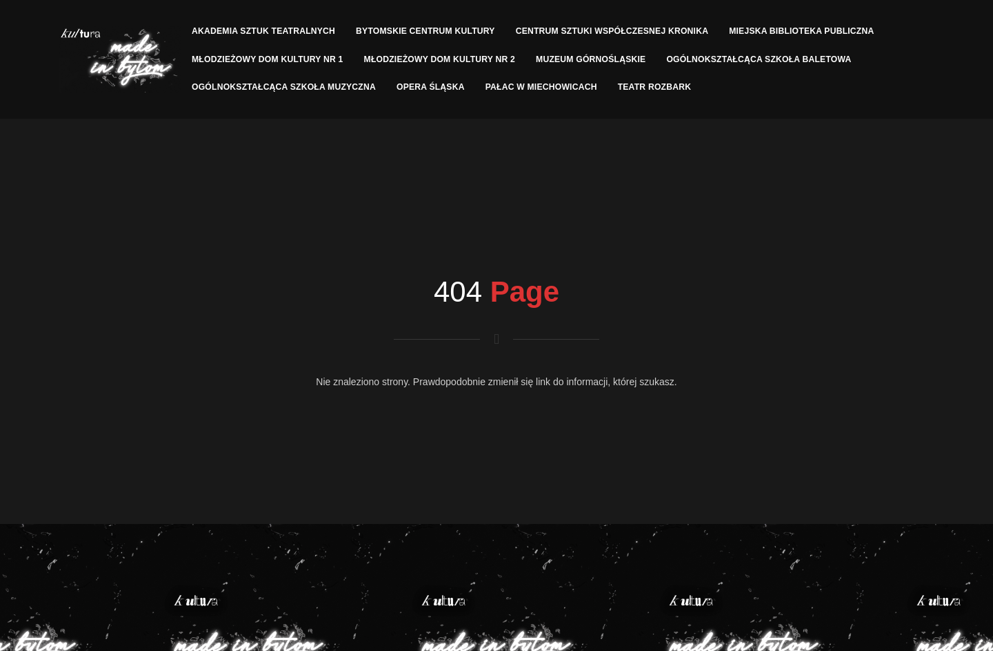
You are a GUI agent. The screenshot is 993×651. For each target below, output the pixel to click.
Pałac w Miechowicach (541, 87)
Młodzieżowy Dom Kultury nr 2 (440, 59)
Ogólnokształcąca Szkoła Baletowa (758, 59)
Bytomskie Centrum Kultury (425, 31)
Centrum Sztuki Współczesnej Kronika (612, 31)
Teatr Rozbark (655, 87)
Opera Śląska (431, 87)
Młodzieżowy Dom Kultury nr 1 (267, 59)
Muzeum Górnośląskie (590, 59)
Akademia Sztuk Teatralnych (263, 31)
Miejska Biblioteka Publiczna (801, 31)
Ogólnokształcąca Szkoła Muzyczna (284, 87)
